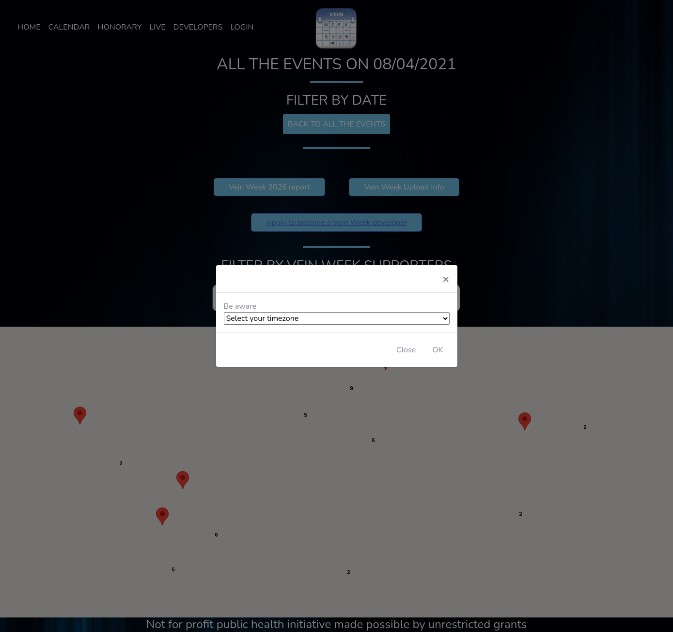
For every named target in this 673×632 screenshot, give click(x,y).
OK (437, 350)
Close (406, 350)
